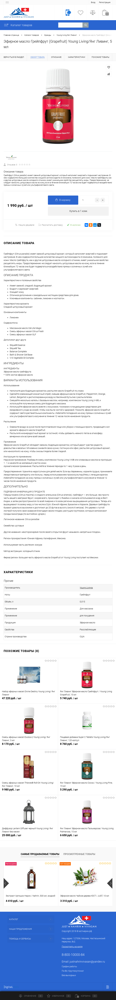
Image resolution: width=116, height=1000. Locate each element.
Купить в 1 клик (78, 211)
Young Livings (86, 587)
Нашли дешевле (24, 225)
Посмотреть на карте (72, 946)
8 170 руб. (29, 745)
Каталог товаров (18, 25)
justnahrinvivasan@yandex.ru (87, 961)
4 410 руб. (15, 900)
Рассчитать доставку (50, 225)
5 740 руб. (87, 700)
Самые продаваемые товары (40, 854)
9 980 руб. (29, 791)
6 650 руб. (87, 837)
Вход (93, 2)
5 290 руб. (87, 791)
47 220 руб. (29, 700)
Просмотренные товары (79, 854)
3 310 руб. (69, 900)
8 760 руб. (87, 745)
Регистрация (104, 2)
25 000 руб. (29, 837)
